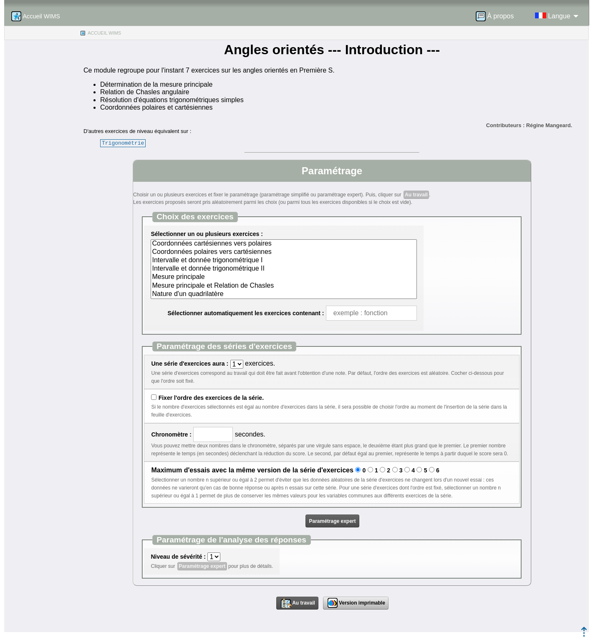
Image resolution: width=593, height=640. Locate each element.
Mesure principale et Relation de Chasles (283, 286)
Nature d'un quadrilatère (283, 294)
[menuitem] (497, 16)
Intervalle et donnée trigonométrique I (283, 260)
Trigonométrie (123, 143)
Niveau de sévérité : (178, 556)
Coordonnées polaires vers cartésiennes (283, 252)
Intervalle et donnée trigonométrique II (283, 269)
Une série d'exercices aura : (189, 363)
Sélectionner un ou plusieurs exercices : (206, 234)
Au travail (416, 195)
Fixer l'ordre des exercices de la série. (211, 397)
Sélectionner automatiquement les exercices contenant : (245, 313)
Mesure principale (283, 277)
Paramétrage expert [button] (332, 521)
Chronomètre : (171, 434)
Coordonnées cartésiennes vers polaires (283, 244)
